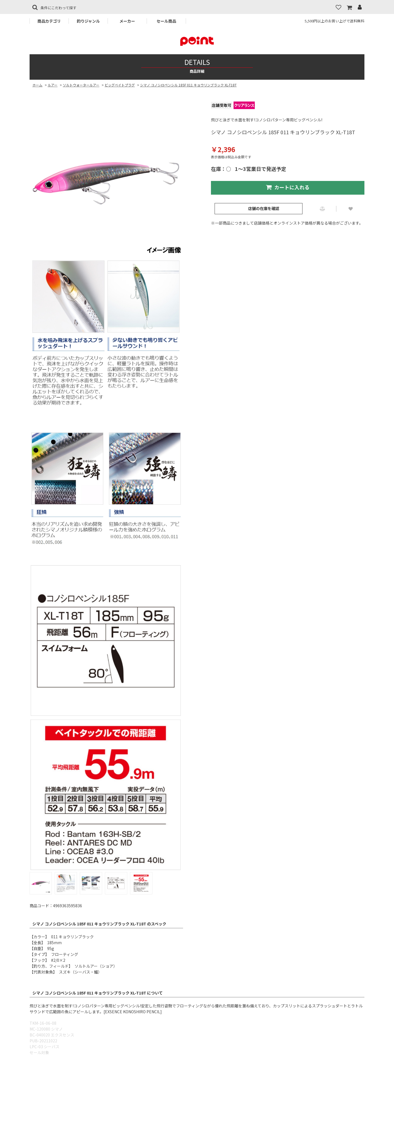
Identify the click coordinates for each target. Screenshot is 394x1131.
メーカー (127, 21)
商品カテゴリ (49, 21)
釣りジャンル (88, 21)
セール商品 (166, 21)
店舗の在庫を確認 (263, 208)
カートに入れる (287, 187)
